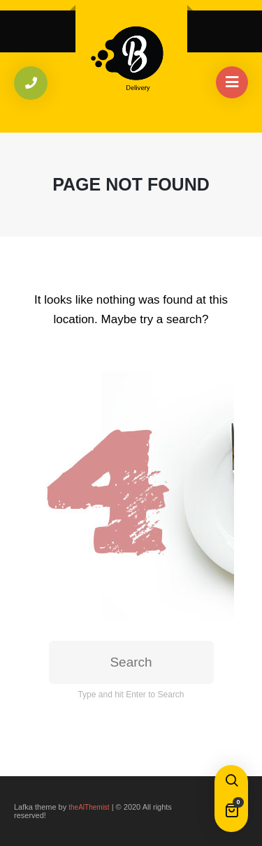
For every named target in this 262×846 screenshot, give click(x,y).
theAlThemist (88, 807)
